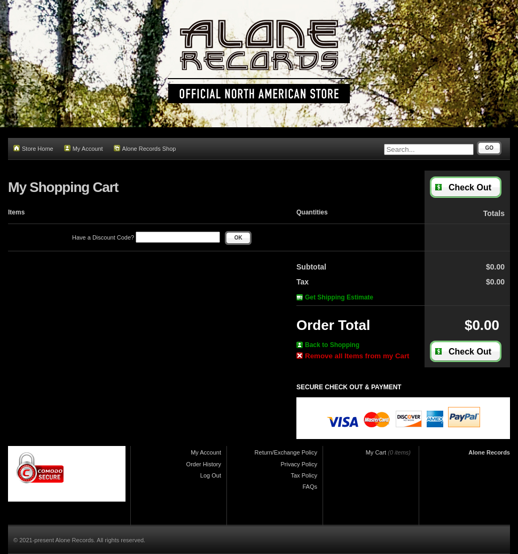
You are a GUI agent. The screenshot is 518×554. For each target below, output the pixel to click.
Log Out (210, 475)
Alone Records (489, 452)
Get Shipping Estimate (334, 297)
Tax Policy (304, 475)
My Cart (376, 452)
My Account (83, 148)
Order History (203, 464)
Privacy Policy (299, 464)
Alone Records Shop (145, 148)
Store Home (33, 148)
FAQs (309, 486)
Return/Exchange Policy (286, 452)
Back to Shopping (327, 345)
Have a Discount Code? (146, 237)
